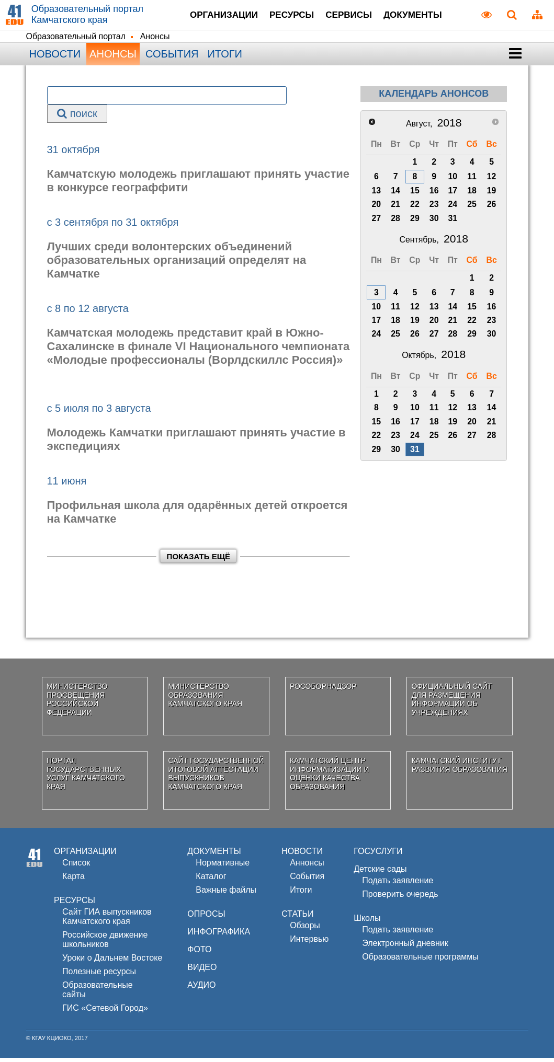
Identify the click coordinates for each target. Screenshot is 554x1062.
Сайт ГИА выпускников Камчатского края (106, 920)
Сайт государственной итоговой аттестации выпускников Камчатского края (216, 777)
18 (472, 194)
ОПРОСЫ (206, 918)
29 (415, 221)
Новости (55, 57)
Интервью (309, 943)
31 (452, 221)
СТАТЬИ (297, 918)
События (171, 57)
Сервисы (352, 16)
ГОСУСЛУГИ (378, 855)
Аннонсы (307, 866)
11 (472, 180)
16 (434, 194)
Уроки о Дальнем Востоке (112, 961)
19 (491, 194)
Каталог (211, 880)
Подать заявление (397, 884)
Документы (426, 16)
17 (452, 194)
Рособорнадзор (323, 690)
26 (491, 207)
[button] (515, 58)
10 (452, 180)
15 (415, 194)
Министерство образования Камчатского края (205, 699)
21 (395, 207)
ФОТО (199, 953)
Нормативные (223, 866)
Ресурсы (285, 16)
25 (472, 207)
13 (376, 194)
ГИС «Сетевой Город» (105, 1012)
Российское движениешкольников (105, 943)
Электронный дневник (405, 947)
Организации (206, 16)
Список (76, 866)
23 (434, 207)
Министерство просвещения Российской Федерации (77, 703)
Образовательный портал (76, 40)
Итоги (224, 57)
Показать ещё (198, 560)
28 (395, 221)
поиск (77, 117)
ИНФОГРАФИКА (218, 935)
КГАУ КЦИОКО (52, 1042)
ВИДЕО (202, 971)
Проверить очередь (400, 898)
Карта (73, 880)
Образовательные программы (420, 960)
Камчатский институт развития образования (459, 768)
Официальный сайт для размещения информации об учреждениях (451, 703)
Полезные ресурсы (99, 975)
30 (434, 221)
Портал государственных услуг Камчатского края (86, 777)
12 (491, 180)
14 (395, 194)
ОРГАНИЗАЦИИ (85, 855)
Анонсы (113, 57)
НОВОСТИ (302, 855)
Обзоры (305, 929)
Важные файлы (226, 894)
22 (415, 207)
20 (376, 207)
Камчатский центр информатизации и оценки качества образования (329, 777)
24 (452, 207)
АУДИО (201, 989)
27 (376, 221)
